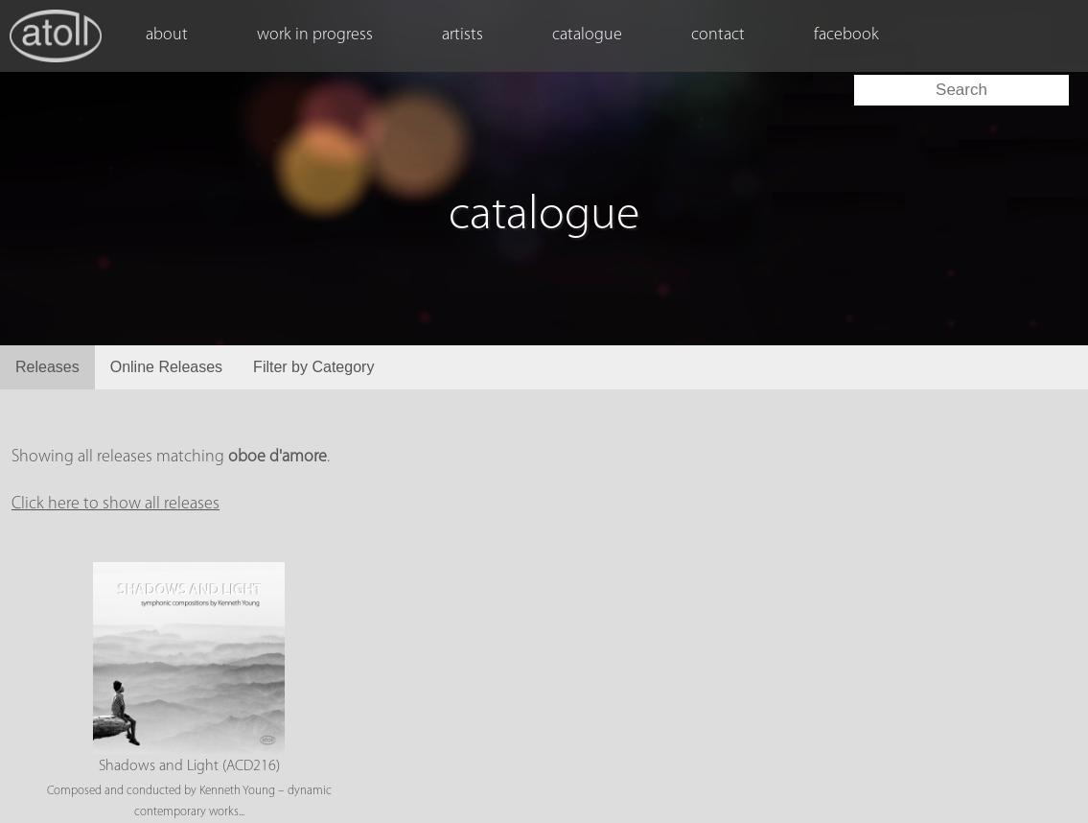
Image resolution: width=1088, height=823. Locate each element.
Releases (47, 367)
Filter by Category (313, 367)
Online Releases (166, 367)
